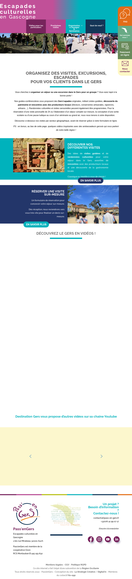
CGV (67, 565)
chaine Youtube (105, 416)
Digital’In (102, 572)
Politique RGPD (78, 565)
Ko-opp (72, 575)
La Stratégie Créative (85, 572)
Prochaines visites (56, 27)
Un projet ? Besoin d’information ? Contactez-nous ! (103, 508)
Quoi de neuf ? (96, 26)
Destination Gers (27, 416)
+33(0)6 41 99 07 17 (110, 521)
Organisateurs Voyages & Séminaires (74, 28)
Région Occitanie (90, 568)
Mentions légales (54, 565)
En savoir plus (90, 180)
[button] (30, 456)
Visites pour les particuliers (36, 27)
